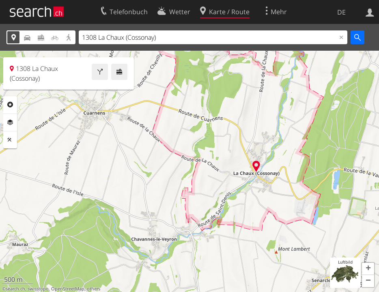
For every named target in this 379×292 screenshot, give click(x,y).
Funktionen (10, 139)
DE (341, 12)
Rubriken (10, 104)
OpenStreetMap (67, 289)
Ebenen (10, 122)
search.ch (15, 289)
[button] (368, 269)
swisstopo (38, 289)
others (93, 289)
